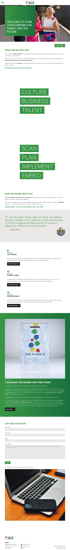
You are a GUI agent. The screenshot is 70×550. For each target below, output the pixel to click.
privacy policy (30, 474)
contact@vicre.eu (26, 546)
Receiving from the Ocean (50, 399)
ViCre (23, 548)
